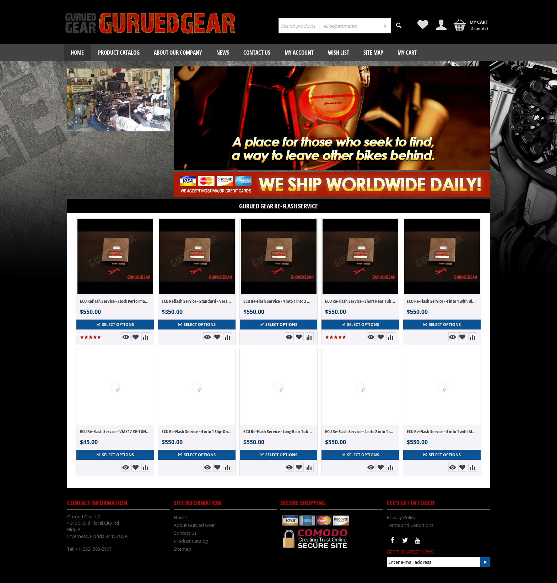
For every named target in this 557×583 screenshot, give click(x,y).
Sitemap (182, 549)
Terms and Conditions (410, 525)
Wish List (338, 52)
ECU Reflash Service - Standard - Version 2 (197, 301)
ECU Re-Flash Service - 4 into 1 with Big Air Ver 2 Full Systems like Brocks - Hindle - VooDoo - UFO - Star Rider (442, 301)
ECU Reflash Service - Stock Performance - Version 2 (115, 301)
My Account (299, 52)
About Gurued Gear (194, 525)
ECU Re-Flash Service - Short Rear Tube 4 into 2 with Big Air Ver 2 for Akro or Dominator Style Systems (360, 301)
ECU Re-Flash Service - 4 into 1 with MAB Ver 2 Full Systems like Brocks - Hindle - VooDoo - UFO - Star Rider (442, 431)
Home (77, 52)
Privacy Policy (401, 517)
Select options (115, 324)
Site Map (373, 52)
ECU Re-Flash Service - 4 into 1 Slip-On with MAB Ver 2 (197, 431)
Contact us (256, 52)
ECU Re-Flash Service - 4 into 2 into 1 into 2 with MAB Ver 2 (360, 431)
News (222, 52)
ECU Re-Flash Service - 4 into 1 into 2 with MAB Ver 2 (278, 301)
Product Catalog (119, 52)
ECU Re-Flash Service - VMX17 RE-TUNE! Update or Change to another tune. (115, 431)
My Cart (407, 52)
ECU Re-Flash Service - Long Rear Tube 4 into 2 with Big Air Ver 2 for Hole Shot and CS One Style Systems (278, 431)
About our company (178, 52)
